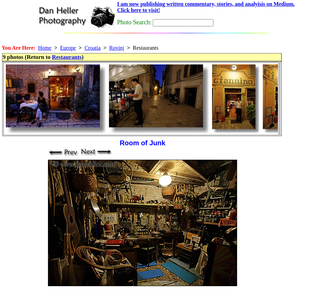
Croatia (93, 48)
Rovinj (116, 48)
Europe (68, 48)
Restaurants (67, 57)
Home (44, 48)
